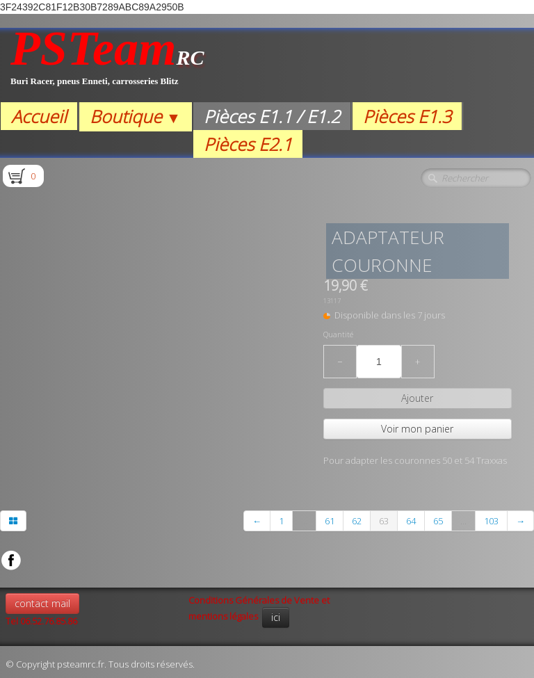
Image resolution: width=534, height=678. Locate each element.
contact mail (42, 603)
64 (411, 521)
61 (329, 521)
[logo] (107, 65)
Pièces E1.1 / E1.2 (272, 116)
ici (275, 617)
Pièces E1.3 (407, 116)
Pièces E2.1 (248, 144)
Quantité (338, 334)
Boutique (135, 116)
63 (384, 521)
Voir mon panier (417, 428)
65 (438, 521)
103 (491, 521)
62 (357, 521)
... (304, 521)
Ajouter (417, 398)
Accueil (39, 116)
